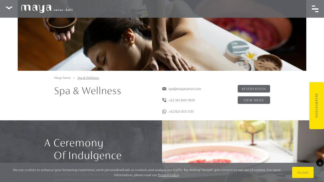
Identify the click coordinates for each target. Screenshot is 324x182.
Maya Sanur (62, 78)
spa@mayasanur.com (184, 89)
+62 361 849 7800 (181, 100)
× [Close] (319, 163)
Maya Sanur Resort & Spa (39, 9)
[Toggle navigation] (315, 9)
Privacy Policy (168, 175)
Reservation (317, 106)
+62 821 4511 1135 (181, 111)
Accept (303, 172)
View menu (254, 100)
